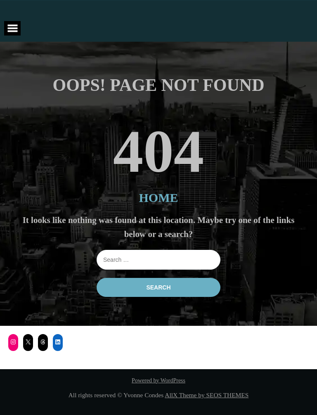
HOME (158, 197)
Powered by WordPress (158, 380)
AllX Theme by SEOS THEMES (206, 394)
